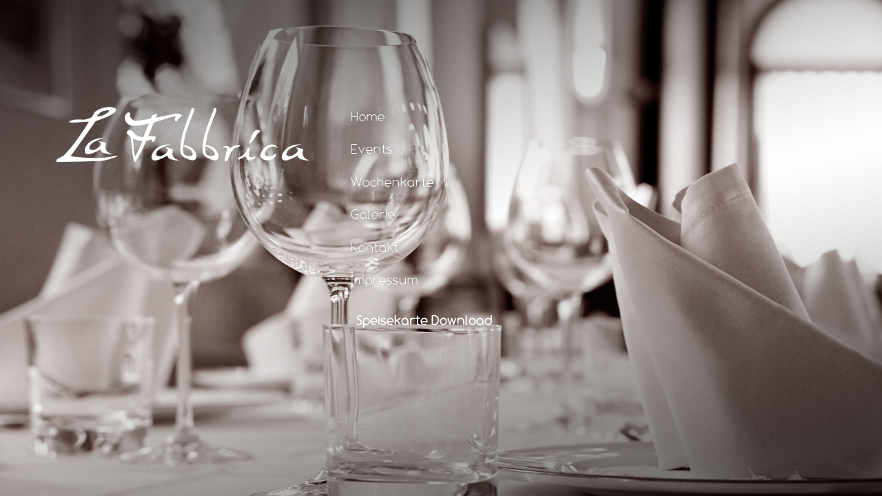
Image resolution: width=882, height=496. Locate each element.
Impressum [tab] (375, 279)
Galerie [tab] (363, 213)
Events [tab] (362, 148)
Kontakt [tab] (365, 246)
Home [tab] (358, 115)
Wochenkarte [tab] (382, 181)
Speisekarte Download (424, 319)
